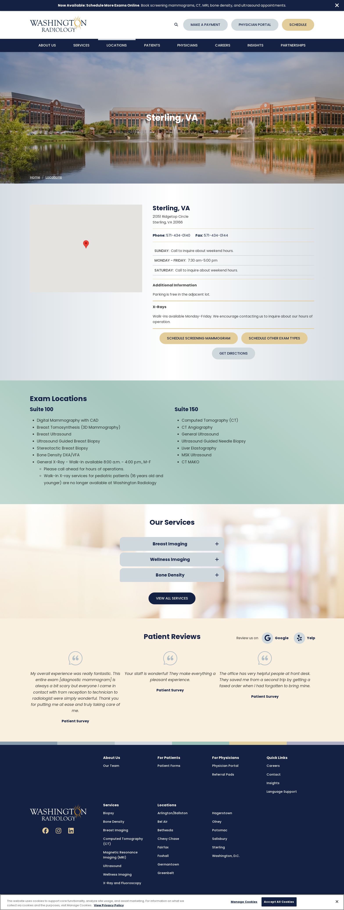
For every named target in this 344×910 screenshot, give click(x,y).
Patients (152, 45)
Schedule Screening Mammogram (198, 338)
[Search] (176, 25)
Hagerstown (222, 813)
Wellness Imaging (117, 874)
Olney (216, 821)
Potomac (219, 830)
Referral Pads (223, 774)
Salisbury (219, 839)
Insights (255, 45)
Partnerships (293, 45)
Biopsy (108, 813)
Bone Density (113, 821)
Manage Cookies (244, 902)
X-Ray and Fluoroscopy (122, 883)
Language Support (282, 791)
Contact (274, 774)
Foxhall (163, 856)
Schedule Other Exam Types (274, 338)
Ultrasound (112, 866)
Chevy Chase (168, 839)
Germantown (168, 864)
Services (81, 45)
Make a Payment (205, 24)
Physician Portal (255, 24)
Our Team (111, 766)
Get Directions (233, 353)
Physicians (187, 45)
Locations (117, 45)
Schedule (298, 24)
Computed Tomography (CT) (123, 841)
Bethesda (165, 830)
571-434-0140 (171, 235)
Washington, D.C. (226, 856)
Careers (222, 45)
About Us (47, 45)
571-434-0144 (211, 235)
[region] (172, 902)
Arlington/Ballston (173, 813)
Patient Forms (169, 766)
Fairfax (163, 847)
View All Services (172, 598)
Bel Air (163, 821)
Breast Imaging (115, 830)
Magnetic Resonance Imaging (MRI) (120, 855)
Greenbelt (166, 873)
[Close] (337, 901)
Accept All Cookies (279, 902)
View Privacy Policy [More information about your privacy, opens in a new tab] (109, 905)
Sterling (218, 847)
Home (35, 177)
